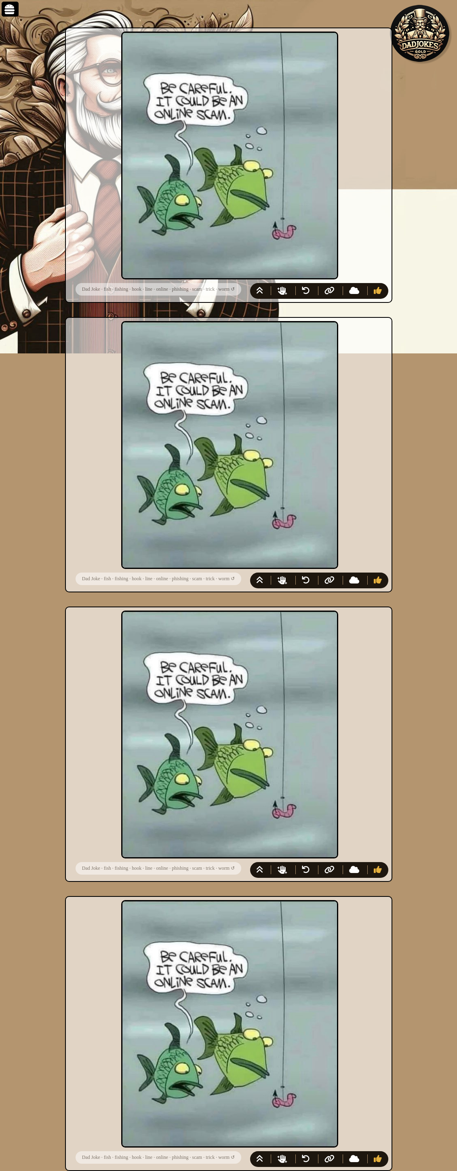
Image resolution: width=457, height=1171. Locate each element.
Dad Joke (91, 289)
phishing (180, 289)
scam (197, 289)
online (162, 289)
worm (224, 289)
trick (210, 289)
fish (107, 289)
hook (136, 289)
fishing (121, 289)
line (148, 289)
